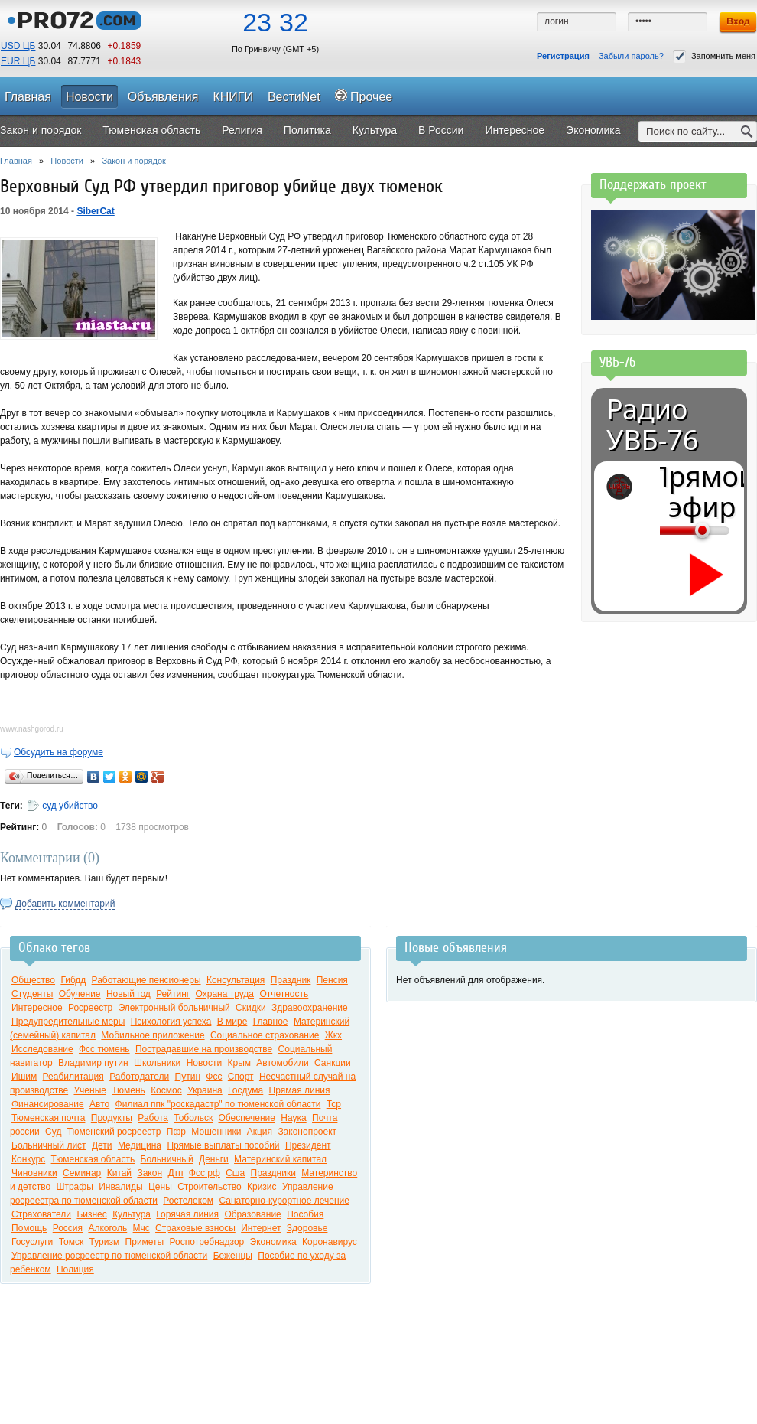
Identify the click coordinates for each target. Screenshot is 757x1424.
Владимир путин (93, 1062)
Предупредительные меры (68, 1021)
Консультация (235, 980)
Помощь (29, 1228)
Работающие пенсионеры (146, 980)
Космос (166, 1090)
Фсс (214, 1076)
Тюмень (128, 1090)
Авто (99, 1104)
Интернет (261, 1228)
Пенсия (332, 980)
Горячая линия (187, 1214)
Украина (205, 1090)
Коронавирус (329, 1242)
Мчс (141, 1228)
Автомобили (282, 1062)
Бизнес (91, 1214)
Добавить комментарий (65, 903)
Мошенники (216, 1131)
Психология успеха (171, 1021)
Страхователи (41, 1214)
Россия (68, 1228)
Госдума (245, 1090)
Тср (334, 1104)
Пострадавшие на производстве (203, 1049)
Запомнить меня (714, 56)
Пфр (176, 1131)
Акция (259, 1131)
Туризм (104, 1242)
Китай (119, 1173)
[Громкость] (668, 530)
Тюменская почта (48, 1118)
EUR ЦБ (18, 61)
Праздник (291, 980)
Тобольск (193, 1118)
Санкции (332, 1062)
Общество (33, 980)
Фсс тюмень (104, 1049)
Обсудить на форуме (58, 752)
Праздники (273, 1173)
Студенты (32, 994)
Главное (270, 1021)
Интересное (37, 1007)
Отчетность (283, 994)
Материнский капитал (280, 1159)
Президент (308, 1145)
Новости (66, 160)
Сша (235, 1173)
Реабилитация (73, 1076)
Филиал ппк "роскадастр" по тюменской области (218, 1104)
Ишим (24, 1076)
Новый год (128, 994)
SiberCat (95, 211)
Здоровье (307, 1228)
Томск (71, 1242)
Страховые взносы (195, 1228)
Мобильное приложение (152, 1035)
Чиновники (34, 1173)
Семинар (82, 1173)
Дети (102, 1145)
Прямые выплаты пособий (223, 1145)
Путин (187, 1076)
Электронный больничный (174, 1007)
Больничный (167, 1159)
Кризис (262, 1186)
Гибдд (73, 980)
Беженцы (232, 1255)
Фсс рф (204, 1173)
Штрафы (74, 1186)
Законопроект (307, 1131)
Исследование (42, 1049)
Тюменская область (93, 1159)
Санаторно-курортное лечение (284, 1200)
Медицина (139, 1145)
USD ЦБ (18, 46)
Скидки (251, 1007)
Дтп (175, 1173)
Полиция (75, 1269)
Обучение (80, 994)
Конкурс (28, 1159)
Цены (160, 1186)
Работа (153, 1118)
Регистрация (563, 55)
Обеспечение (247, 1118)
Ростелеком (188, 1200)
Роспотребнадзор (207, 1242)
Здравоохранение (309, 1007)
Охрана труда (225, 994)
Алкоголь (107, 1228)
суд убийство (70, 805)
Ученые (89, 1090)
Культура (131, 1214)
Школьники (157, 1062)
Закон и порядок (134, 160)
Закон (149, 1173)
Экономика (273, 1242)
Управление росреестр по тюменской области (109, 1255)
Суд (53, 1131)
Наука (293, 1118)
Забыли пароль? (631, 55)
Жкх (333, 1035)
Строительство (209, 1186)
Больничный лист (48, 1145)
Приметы (144, 1242)
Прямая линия (299, 1090)
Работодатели (139, 1076)
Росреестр (90, 1007)
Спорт (241, 1076)
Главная (16, 160)
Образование (252, 1214)
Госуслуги (32, 1242)
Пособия (305, 1214)
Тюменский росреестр (114, 1131)
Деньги (214, 1159)
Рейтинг (173, 994)
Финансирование (47, 1104)
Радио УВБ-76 (652, 424)
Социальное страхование (264, 1035)
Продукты (111, 1118)
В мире (232, 1021)
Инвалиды (121, 1186)
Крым (239, 1062)
